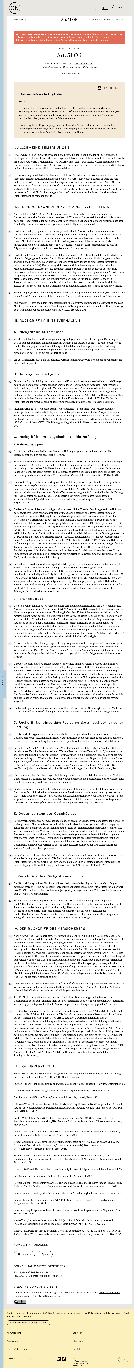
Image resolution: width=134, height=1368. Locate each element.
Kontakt (77, 1349)
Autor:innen (13, 1341)
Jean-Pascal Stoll (83, 63)
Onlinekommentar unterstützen (28, 1323)
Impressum (77, 1366)
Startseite (78, 1332)
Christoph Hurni (71, 67)
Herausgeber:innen (17, 1349)
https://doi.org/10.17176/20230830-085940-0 (38, 1276)
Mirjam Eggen (90, 67)
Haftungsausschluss (81, 1361)
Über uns (78, 1341)
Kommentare (14, 1332)
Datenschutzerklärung (82, 1363)
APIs (74, 1359)
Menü (120, 7)
